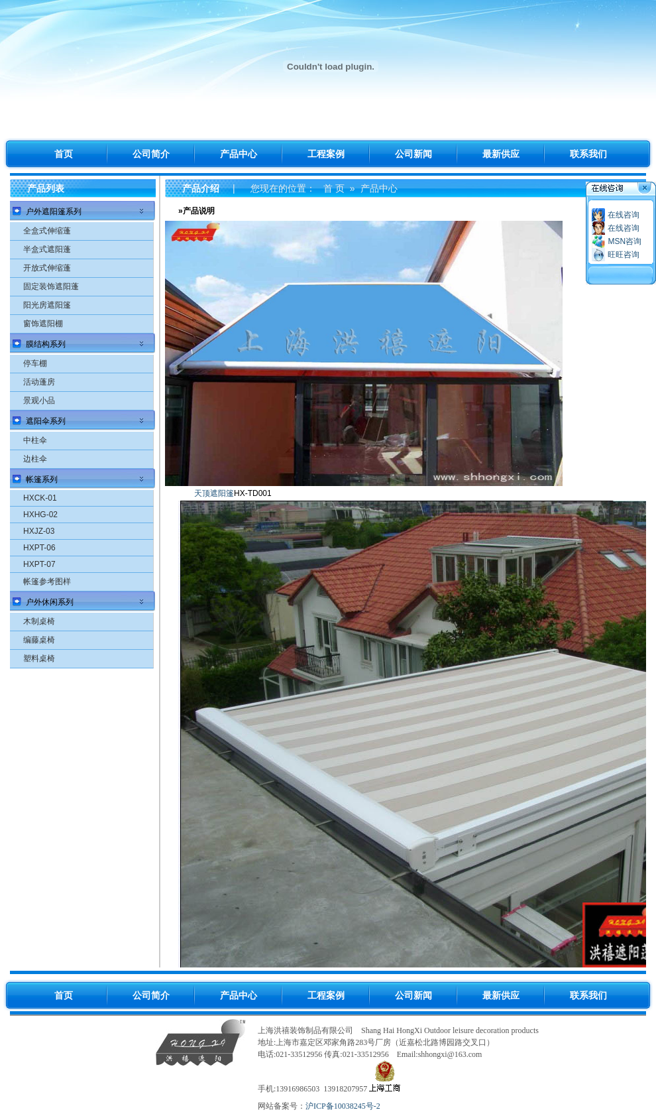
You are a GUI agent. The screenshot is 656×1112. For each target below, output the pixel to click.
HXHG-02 (40, 514)
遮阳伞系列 (46, 421)
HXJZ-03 (38, 531)
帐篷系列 (42, 479)
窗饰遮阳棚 (43, 323)
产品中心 (379, 188)
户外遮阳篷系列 (54, 211)
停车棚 (35, 363)
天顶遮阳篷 (214, 493)
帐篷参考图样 (47, 581)
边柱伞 (35, 458)
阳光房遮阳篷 (47, 305)
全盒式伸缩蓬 (47, 230)
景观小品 (39, 400)
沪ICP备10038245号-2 (342, 1106)
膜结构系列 (46, 344)
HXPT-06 (39, 547)
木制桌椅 (39, 621)
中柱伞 (35, 440)
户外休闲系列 (50, 602)
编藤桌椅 (39, 640)
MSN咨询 (624, 241)
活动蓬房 (39, 382)
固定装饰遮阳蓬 (51, 286)
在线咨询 (623, 214)
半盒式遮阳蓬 (47, 249)
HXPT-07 (39, 564)
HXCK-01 (40, 498)
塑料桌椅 (39, 658)
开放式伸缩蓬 (47, 268)
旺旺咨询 (623, 254)
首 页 (334, 188)
